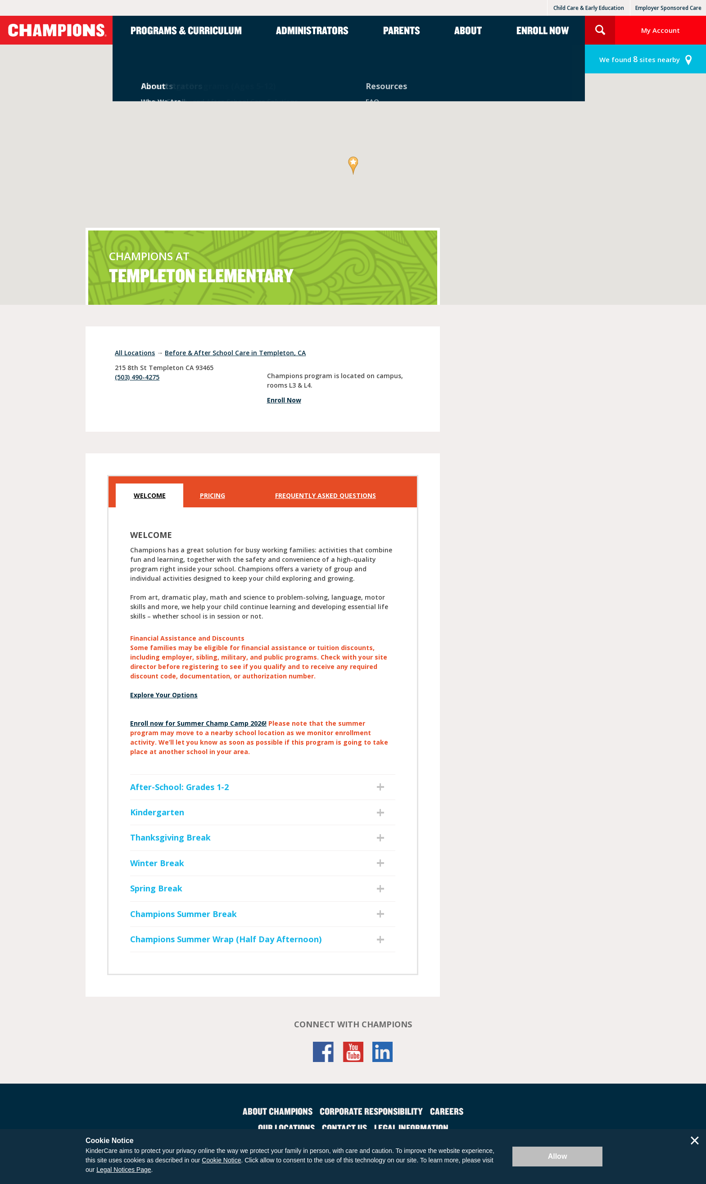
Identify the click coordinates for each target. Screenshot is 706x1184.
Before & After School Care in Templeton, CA (235, 352)
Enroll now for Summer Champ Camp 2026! (198, 723)
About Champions (277, 1111)
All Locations (135, 352)
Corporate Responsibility (371, 1111)
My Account (660, 30)
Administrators (312, 30)
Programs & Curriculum (186, 30)
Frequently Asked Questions (325, 495)
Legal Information (411, 1127)
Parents (401, 30)
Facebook (323, 1052)
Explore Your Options (164, 695)
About (468, 30)
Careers (446, 1111)
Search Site (600, 30)
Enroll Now (542, 30)
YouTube (353, 1052)
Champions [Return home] (56, 30)
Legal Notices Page (123, 1169)
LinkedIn (382, 1052)
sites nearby (639, 59)
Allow (557, 1156)
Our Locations (286, 1127)
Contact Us (344, 1127)
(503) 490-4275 (137, 377)
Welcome (150, 495)
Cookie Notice (221, 1160)
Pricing (212, 495)
